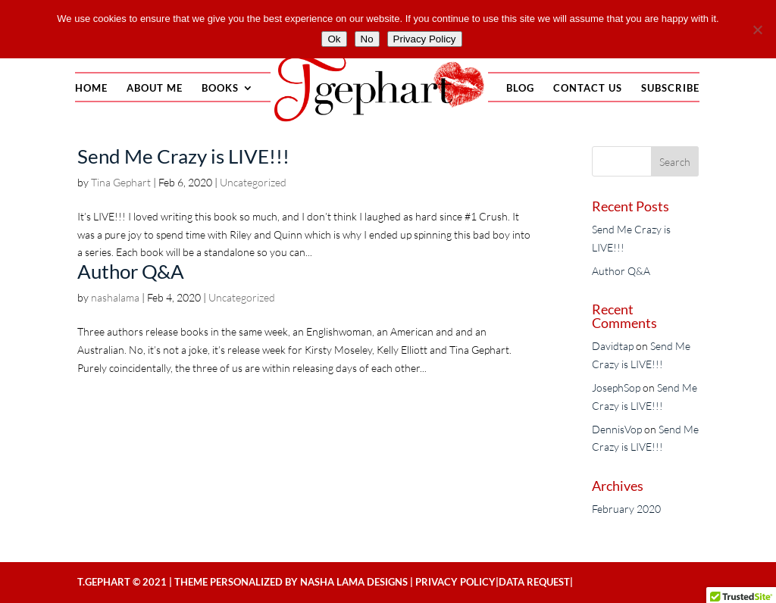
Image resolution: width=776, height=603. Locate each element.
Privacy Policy (455, 582)
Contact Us (587, 88)
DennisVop (617, 429)
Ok (333, 39)
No (367, 39)
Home (91, 88)
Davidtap (613, 345)
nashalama (115, 297)
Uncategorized (253, 182)
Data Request (534, 582)
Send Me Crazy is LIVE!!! (183, 156)
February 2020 (626, 508)
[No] (757, 29)
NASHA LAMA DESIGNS (354, 582)
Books (220, 88)
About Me (155, 88)
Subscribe (670, 88)
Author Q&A (130, 271)
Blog (520, 88)
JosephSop (616, 387)
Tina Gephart (121, 182)
